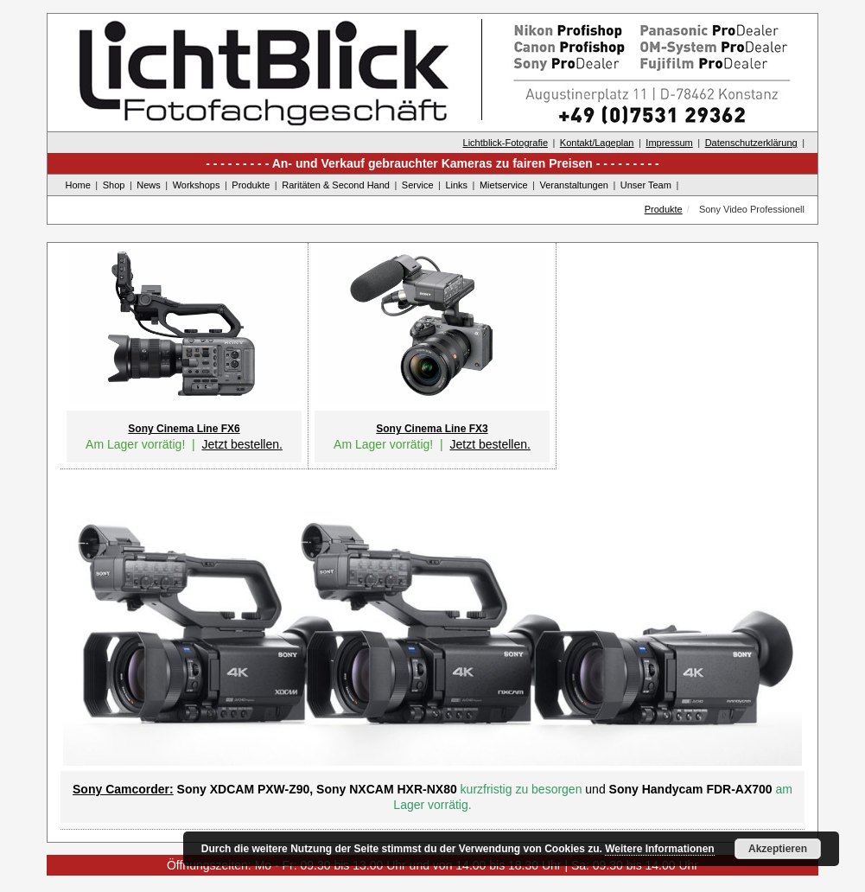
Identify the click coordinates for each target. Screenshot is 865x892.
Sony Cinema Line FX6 (183, 429)
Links (456, 185)
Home (78, 185)
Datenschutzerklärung (751, 142)
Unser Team (645, 185)
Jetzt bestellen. (241, 444)
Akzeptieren (777, 849)
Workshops (196, 185)
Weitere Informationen (659, 849)
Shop (114, 185)
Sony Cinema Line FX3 (431, 429)
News (149, 185)
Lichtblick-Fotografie (505, 142)
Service (418, 185)
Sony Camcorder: (123, 789)
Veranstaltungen (573, 185)
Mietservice (504, 185)
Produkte (251, 185)
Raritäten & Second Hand (336, 185)
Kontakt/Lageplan (597, 142)
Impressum (669, 142)
